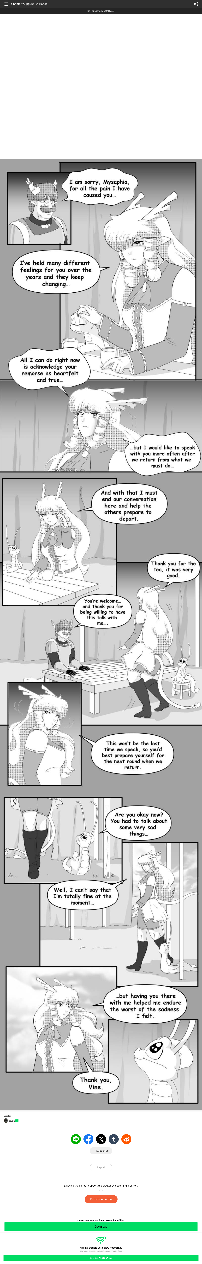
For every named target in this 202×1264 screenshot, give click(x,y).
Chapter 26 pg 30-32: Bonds (29, 4)
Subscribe (102, 1150)
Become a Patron (101, 1199)
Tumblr (114, 1139)
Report (101, 1167)
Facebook (88, 1139)
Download (101, 1226)
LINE (76, 1139)
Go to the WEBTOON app (101, 1258)
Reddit (126, 1139)
